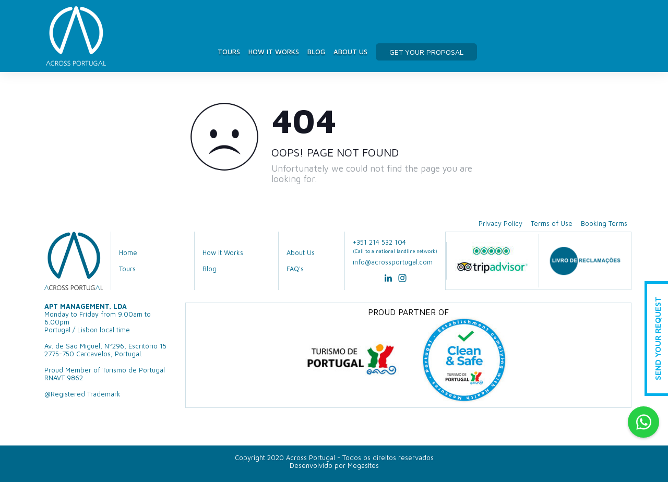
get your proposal (426, 51)
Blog (316, 51)
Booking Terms (604, 223)
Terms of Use (551, 223)
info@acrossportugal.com (393, 262)
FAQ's (295, 269)
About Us (350, 51)
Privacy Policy (500, 223)
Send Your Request (657, 339)
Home (128, 253)
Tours (229, 51)
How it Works (273, 51)
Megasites (363, 465)
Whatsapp (643, 422)
